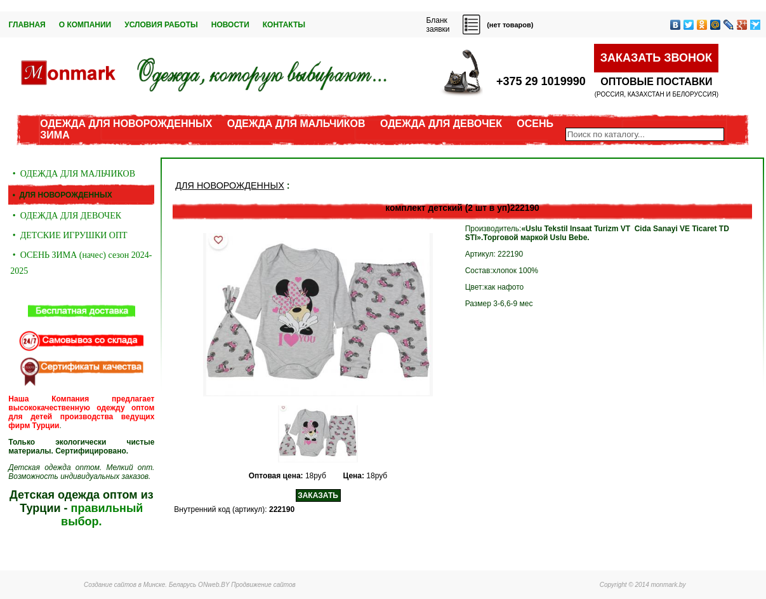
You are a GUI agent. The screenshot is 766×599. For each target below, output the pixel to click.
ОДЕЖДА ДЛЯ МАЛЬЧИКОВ (296, 123)
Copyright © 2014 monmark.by (643, 584)
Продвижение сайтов (263, 584)
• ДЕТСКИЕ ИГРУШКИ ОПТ (68, 235)
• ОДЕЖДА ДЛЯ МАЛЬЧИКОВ (72, 173)
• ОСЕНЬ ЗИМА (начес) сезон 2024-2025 (81, 263)
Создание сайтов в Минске (124, 584)
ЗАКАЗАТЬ (318, 495)
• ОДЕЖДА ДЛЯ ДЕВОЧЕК (65, 215)
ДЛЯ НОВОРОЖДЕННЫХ (229, 185)
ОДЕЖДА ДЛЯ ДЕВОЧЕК (441, 123)
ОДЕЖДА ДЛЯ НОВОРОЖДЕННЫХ (126, 123)
